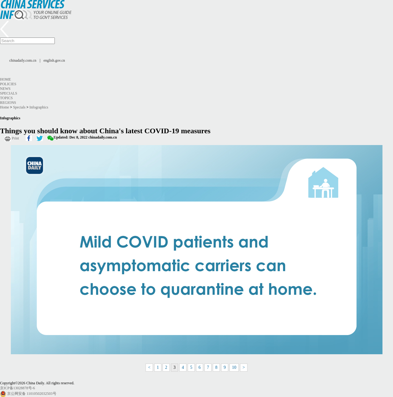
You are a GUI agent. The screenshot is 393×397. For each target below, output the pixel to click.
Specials (8, 93)
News (5, 88)
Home (5, 79)
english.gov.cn (54, 60)
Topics (6, 98)
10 (234, 367)
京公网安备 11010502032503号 (31, 393)
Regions (8, 102)
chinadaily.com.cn (22, 60)
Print (15, 138)
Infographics (38, 107)
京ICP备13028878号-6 (17, 388)
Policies (8, 84)
